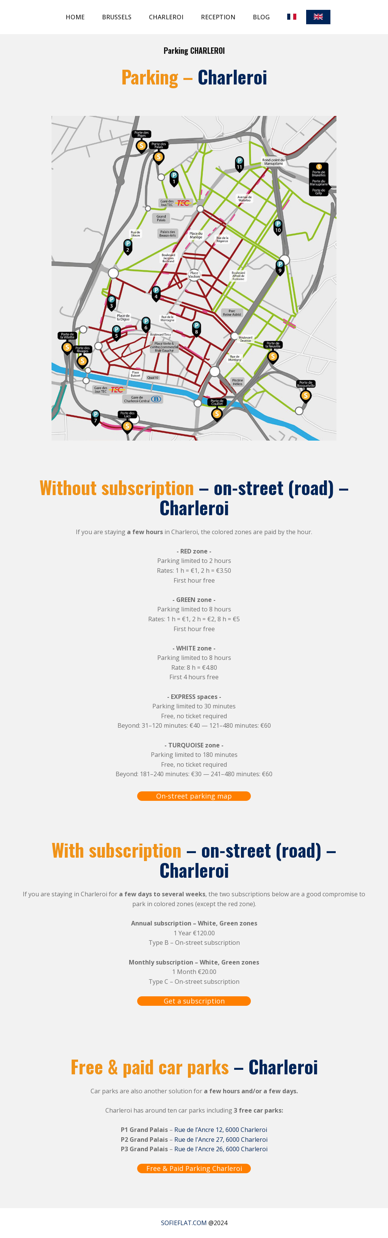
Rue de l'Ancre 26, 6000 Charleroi (221, 1149)
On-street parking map (194, 795)
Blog (261, 17)
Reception (218, 17)
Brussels (116, 17)
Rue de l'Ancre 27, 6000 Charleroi (221, 1139)
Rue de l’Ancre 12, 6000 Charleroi (220, 1129)
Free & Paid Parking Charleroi (194, 1168)
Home (75, 17)
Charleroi (166, 17)
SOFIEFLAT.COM (184, 1223)
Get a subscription (194, 1000)
